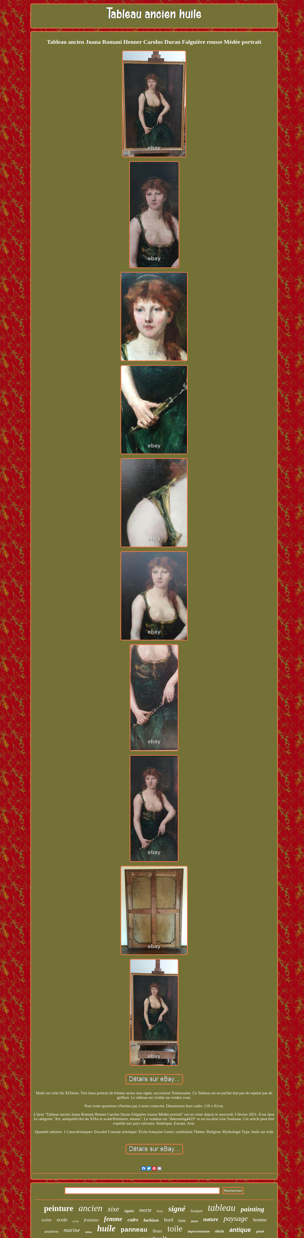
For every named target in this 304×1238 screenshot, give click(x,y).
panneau (134, 1230)
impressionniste (199, 1231)
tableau (222, 1208)
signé (176, 1208)
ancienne (51, 1232)
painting (252, 1209)
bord (168, 1219)
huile (106, 1228)
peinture (58, 1208)
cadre (133, 1219)
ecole (62, 1219)
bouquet (197, 1211)
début (88, 1232)
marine (71, 1230)
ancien (90, 1208)
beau (160, 1211)
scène (47, 1219)
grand (260, 1231)
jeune (194, 1221)
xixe (113, 1209)
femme (113, 1218)
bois (182, 1220)
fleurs (157, 1231)
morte (145, 1210)
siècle (219, 1231)
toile (175, 1228)
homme (260, 1219)
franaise (91, 1219)
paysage (235, 1218)
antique (240, 1229)
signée (129, 1211)
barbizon (151, 1220)
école (76, 1221)
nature (210, 1219)
